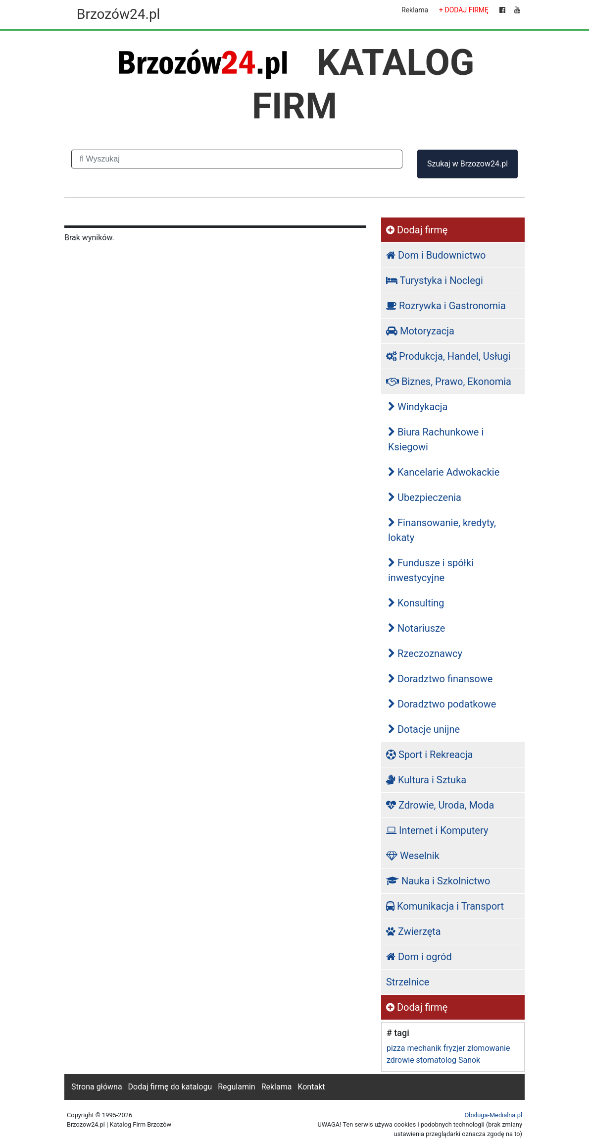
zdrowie (400, 1060)
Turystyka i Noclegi (434, 280)
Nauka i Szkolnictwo (438, 881)
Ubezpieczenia (424, 497)
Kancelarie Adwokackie (443, 472)
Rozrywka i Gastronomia (446, 306)
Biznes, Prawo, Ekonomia (448, 381)
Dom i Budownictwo (436, 255)
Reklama (414, 10)
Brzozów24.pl (118, 14)
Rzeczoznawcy (425, 653)
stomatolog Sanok (448, 1060)
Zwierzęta (413, 931)
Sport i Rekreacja (429, 755)
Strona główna (96, 1086)
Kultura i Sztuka (426, 780)
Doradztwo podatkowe (442, 704)
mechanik (424, 1048)
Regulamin (236, 1086)
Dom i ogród (419, 957)
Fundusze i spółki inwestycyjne (431, 570)
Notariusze (416, 628)
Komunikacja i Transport (445, 906)
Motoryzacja (420, 331)
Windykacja (418, 407)
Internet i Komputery (437, 830)
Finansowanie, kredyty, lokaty (442, 530)
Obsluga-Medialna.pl (493, 1115)
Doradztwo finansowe (440, 679)
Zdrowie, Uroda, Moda (440, 805)
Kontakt (311, 1086)
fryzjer (454, 1048)
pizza (396, 1048)
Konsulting (416, 603)
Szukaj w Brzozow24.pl (467, 163)
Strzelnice (407, 982)
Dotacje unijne (424, 729)
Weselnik (413, 856)
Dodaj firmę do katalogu (170, 1086)
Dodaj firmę (416, 230)
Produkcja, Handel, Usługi (448, 356)
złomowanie (488, 1048)
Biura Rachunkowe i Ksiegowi (436, 439)
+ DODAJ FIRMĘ (464, 10)
